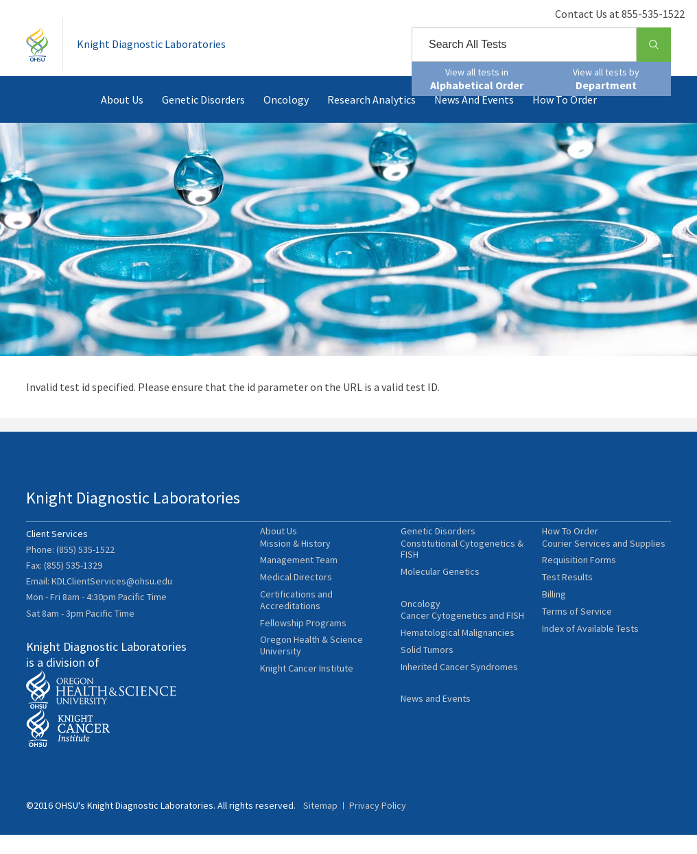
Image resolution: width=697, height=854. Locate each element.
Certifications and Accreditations (296, 625)
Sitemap (320, 825)
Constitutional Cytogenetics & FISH (462, 574)
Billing (554, 619)
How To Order (564, 119)
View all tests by (606, 79)
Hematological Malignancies (458, 663)
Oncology (286, 119)
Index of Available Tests (590, 653)
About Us (122, 119)
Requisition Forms (579, 585)
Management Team (299, 585)
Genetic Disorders (203, 119)
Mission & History (295, 568)
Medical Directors (296, 602)
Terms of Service (577, 636)
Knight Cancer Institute (306, 693)
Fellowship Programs (303, 648)
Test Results (567, 602)
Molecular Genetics (440, 596)
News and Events (474, 119)
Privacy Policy (377, 825)
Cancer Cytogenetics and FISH (462, 646)
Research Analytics (371, 119)
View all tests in (476, 79)
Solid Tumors (427, 680)
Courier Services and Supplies (603, 568)
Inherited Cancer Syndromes (459, 696)
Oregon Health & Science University (311, 671)
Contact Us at (606, 14)
